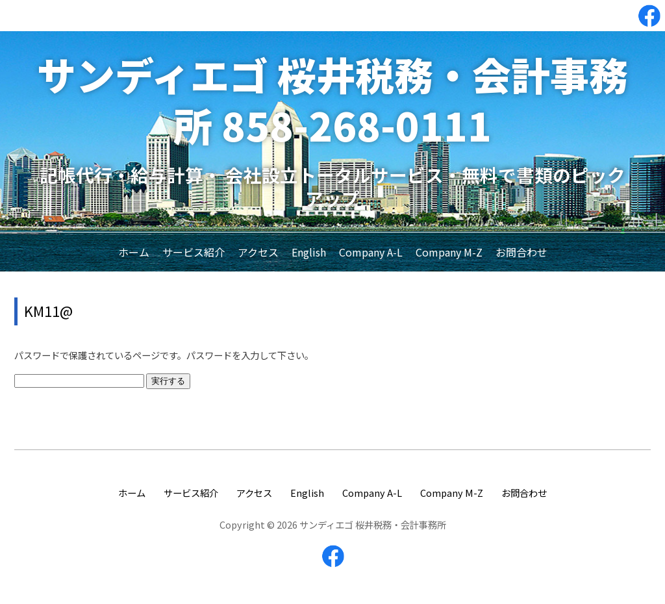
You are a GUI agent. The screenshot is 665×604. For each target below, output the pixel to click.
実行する (168, 381)
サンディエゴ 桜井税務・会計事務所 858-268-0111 (332, 99)
